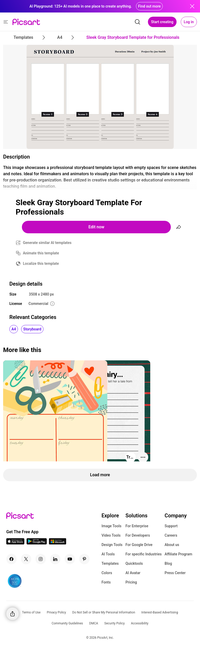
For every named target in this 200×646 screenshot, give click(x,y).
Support (171, 526)
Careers (171, 535)
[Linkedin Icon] (55, 559)
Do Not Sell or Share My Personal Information (103, 612)
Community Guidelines (67, 623)
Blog (168, 563)
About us (172, 545)
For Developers (138, 535)
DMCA (93, 623)
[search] (137, 22)
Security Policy (114, 623)
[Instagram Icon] (40, 559)
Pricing (131, 582)
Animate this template (41, 253)
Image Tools (112, 526)
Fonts (106, 582)
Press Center (175, 573)
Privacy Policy (56, 612)
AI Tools (108, 554)
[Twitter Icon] (26, 559)
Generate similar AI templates (47, 243)
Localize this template (41, 263)
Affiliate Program (178, 554)
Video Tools (111, 535)
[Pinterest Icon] (84, 559)
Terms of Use (31, 612)
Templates (110, 563)
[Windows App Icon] (57, 543)
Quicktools (134, 563)
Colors (107, 573)
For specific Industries (144, 554)
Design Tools (112, 545)
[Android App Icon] (37, 543)
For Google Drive (139, 545)
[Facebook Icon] (11, 559)
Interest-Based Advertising (159, 612)
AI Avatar (133, 573)
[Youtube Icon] (70, 559)
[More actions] (143, 457)
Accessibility (139, 623)
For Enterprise (137, 526)
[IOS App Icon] (15, 543)
